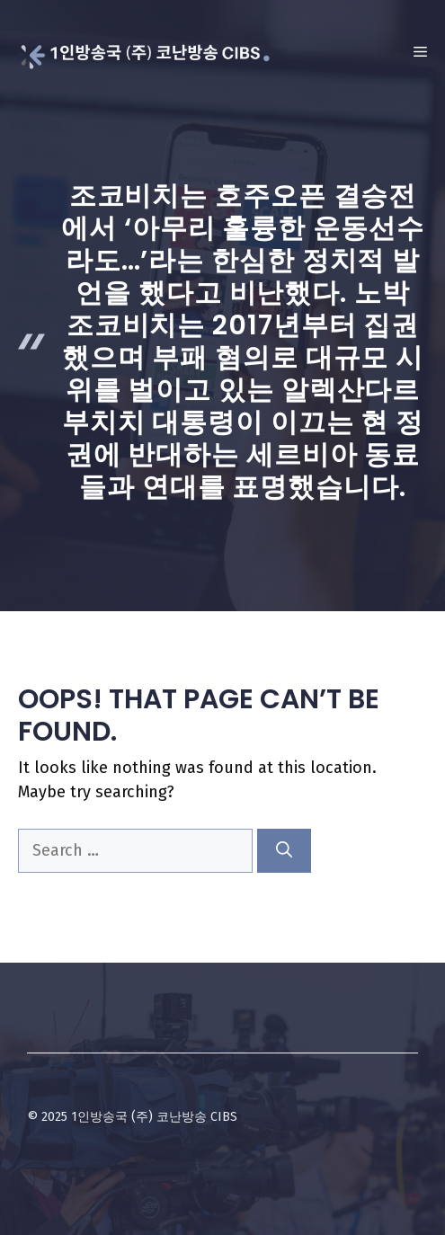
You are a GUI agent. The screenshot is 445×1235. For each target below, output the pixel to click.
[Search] (284, 851)
